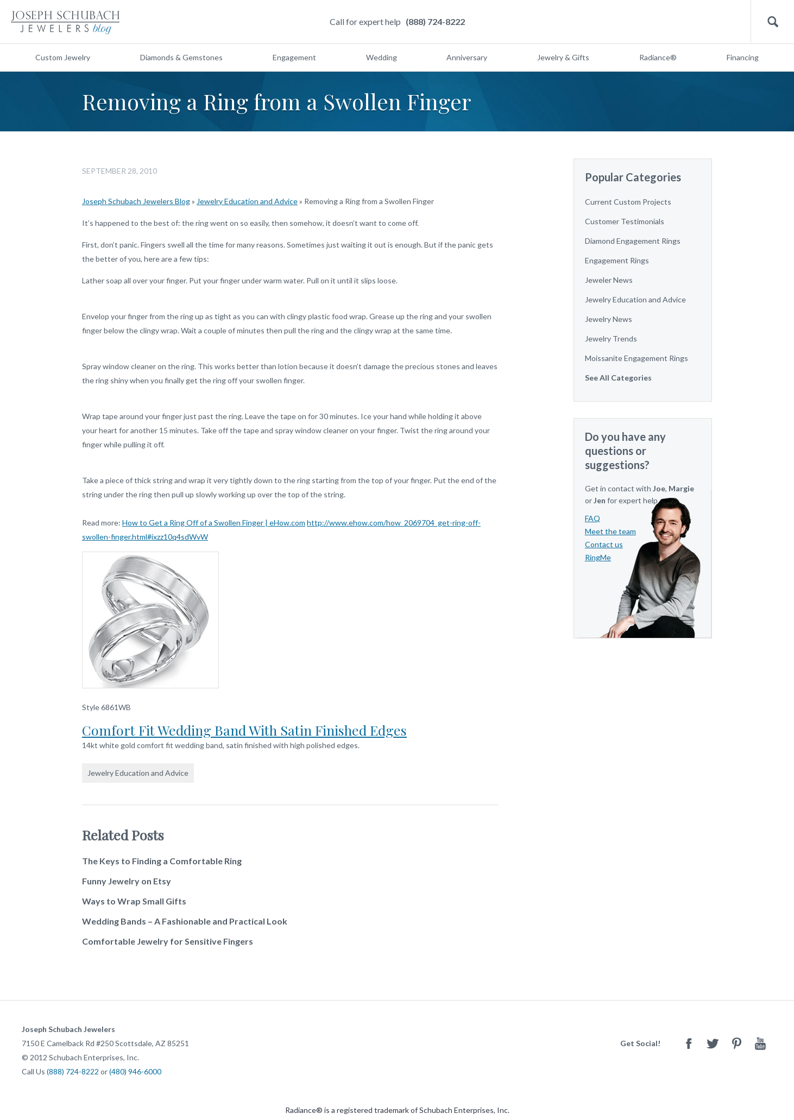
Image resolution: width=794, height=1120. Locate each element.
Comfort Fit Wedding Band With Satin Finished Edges (244, 730)
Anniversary (466, 57)
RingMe (598, 557)
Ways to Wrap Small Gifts (134, 901)
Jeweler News (609, 279)
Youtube (760, 1043)
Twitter (712, 1043)
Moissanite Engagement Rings (636, 358)
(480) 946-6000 (135, 1071)
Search (772, 22)
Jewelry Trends (611, 338)
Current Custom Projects (628, 201)
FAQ (592, 518)
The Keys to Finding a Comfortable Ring (162, 861)
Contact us (604, 544)
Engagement (294, 57)
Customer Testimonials (624, 221)
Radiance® (658, 57)
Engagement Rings (617, 260)
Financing (743, 57)
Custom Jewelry (62, 57)
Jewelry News (608, 319)
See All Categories (618, 377)
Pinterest (736, 1043)
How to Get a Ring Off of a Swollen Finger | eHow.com (213, 522)
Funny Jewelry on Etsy (126, 881)
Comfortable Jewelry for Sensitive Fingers (167, 941)
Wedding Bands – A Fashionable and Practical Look (184, 921)
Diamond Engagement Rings (632, 240)
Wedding (381, 57)
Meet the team (610, 531)
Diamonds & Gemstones (181, 57)
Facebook (689, 1043)
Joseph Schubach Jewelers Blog (136, 201)
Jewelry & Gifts (563, 57)
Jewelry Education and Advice (247, 201)
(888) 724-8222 (435, 21)
